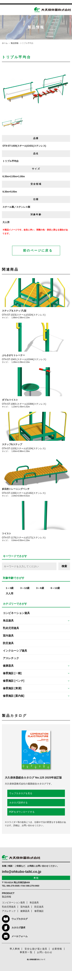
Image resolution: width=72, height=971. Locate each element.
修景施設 (39, 911)
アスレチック (11, 658)
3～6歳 (40, 588)
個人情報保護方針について (36, 959)
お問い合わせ (44, 952)
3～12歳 (24, 588)
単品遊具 (34, 902)
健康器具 (25, 911)
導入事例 (15, 948)
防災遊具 (8, 643)
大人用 (9, 593)
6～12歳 (55, 588)
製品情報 (14, 43)
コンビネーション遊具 (16, 613)
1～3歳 (9, 588)
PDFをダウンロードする (22, 812)
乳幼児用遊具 (11, 628)
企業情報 (57, 948)
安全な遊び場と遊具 (36, 948)
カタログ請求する (18, 802)
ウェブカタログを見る (20, 793)
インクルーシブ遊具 (15, 650)
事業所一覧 (26, 952)
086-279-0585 (13, 886)
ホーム (5, 43)
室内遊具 (8, 635)
